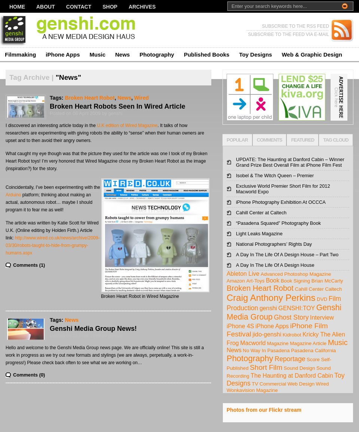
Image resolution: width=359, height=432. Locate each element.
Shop (109, 7)
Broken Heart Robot (89, 98)
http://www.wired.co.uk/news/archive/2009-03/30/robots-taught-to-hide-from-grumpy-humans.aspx (52, 245)
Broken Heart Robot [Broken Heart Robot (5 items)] (260, 288)
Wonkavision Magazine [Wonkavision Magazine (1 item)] (252, 390)
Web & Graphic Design (312, 54)
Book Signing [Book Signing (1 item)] (295, 281)
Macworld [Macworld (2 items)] (253, 343)
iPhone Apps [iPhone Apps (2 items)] (272, 326)
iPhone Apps (63, 54)
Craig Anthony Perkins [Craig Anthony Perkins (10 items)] (271, 298)
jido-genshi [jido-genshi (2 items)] (266, 334)
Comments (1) (29, 265)
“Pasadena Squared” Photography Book (278, 223)
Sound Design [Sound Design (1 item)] (299, 368)
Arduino (13, 194)
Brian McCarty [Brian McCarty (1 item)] (327, 281)
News (122, 54)
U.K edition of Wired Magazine (127, 125)
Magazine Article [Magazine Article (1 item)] (308, 343)
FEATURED (302, 140)
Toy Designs (255, 54)
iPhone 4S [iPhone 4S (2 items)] (240, 326)
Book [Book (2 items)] (272, 280)
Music (97, 54)
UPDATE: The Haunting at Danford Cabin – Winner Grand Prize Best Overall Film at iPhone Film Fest (290, 162)
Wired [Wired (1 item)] (322, 384)
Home (17, 7)
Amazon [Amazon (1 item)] (236, 281)
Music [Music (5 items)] (338, 342)
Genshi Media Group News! (93, 328)
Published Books (207, 54)
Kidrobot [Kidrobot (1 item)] (292, 335)
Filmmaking (20, 54)
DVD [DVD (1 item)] (322, 299)
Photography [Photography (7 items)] (250, 358)
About (45, 7)
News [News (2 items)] (234, 350)
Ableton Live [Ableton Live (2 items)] (243, 274)
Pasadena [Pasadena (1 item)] (278, 350)
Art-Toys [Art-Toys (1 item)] (255, 281)
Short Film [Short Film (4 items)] (266, 367)
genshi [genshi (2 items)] (268, 308)
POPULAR (237, 140)
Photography (156, 54)
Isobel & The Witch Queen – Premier (275, 175)
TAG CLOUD (335, 140)
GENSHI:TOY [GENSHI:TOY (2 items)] (296, 308)
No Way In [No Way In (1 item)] (254, 350)
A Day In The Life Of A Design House (275, 265)
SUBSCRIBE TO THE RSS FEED (295, 26)
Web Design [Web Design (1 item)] (301, 384)
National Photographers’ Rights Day (274, 244)
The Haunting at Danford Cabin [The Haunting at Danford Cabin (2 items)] (292, 375)
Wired (141, 98)
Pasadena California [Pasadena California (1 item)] (313, 350)
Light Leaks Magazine (259, 233)
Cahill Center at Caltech (261, 212)
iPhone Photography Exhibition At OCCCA (281, 202)
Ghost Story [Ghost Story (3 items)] (291, 317)
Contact (78, 7)
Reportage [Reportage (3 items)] (289, 359)
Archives (142, 7)
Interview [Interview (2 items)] (322, 317)
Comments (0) (29, 375)
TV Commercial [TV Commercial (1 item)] (269, 384)
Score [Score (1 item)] (313, 359)
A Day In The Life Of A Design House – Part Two (287, 254)
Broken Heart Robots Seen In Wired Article (117, 106)
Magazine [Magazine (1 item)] (278, 343)
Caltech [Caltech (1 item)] (333, 289)
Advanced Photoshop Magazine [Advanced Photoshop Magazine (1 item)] (296, 274)
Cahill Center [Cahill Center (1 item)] (309, 289)
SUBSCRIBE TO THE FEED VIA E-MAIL (288, 34)
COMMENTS (269, 140)
